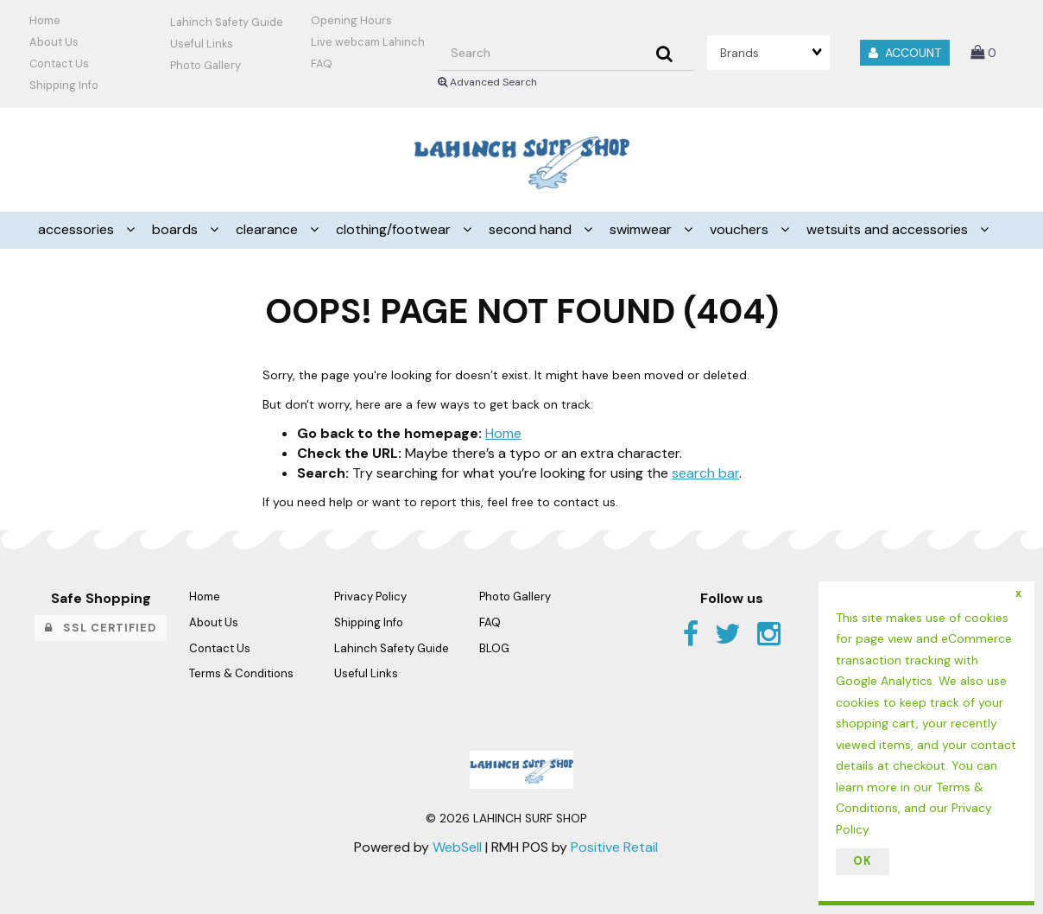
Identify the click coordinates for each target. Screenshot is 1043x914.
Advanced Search (487, 82)
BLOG (494, 648)
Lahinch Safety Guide (226, 22)
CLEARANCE (268, 229)
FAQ (321, 63)
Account (905, 52)
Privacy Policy (370, 596)
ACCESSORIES (77, 229)
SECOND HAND (532, 229)
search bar (705, 473)
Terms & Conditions (241, 673)
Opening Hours (351, 20)
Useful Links (201, 43)
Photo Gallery (205, 65)
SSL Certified (100, 627)
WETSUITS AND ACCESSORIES (888, 229)
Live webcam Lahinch (368, 42)
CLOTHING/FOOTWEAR (395, 229)
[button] (983, 52)
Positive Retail (614, 847)
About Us (54, 42)
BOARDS (176, 229)
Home (44, 20)
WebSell (457, 847)
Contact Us (59, 63)
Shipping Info (368, 622)
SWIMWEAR (642, 229)
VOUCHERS (741, 229)
